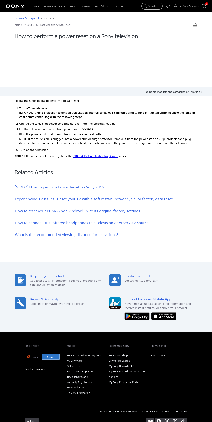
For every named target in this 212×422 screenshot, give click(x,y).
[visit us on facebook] (159, 376)
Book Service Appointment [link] (82, 326)
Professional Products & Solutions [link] (119, 366)
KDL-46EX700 (48, 18)
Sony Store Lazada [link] (119, 316)
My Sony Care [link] (74, 316)
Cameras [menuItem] (85, 6)
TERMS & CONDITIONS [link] (36, 394)
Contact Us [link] (181, 366)
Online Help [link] (73, 321)
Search (50, 312)
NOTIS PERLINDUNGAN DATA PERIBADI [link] (84, 397)
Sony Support (27, 18)
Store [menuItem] (36, 6)
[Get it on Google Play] (138, 271)
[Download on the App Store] (163, 271)
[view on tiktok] (183, 376)
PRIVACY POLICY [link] (57, 394)
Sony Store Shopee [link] (119, 310)
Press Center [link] (158, 310)
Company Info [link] (150, 366)
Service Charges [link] (76, 342)
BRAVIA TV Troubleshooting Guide (95, 111)
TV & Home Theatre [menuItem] (54, 6)
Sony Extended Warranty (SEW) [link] (84, 310)
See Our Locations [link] (35, 324)
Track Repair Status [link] (77, 331)
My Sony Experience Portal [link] (124, 337)
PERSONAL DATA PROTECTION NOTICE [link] (44, 397)
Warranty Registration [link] (79, 337)
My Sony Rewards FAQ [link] (121, 321)
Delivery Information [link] (78, 347)
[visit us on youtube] (150, 376)
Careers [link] (166, 366)
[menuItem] (120, 6)
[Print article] (195, 25)
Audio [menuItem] (73, 6)
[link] (32, 376)
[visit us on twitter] (175, 376)
